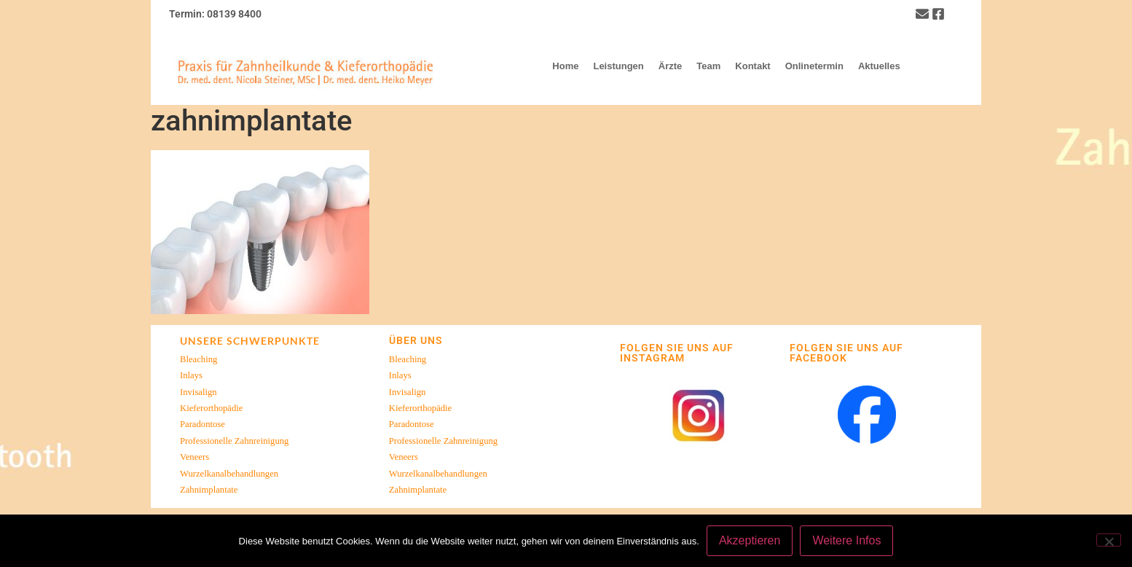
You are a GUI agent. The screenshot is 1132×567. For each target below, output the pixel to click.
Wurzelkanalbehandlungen (229, 474)
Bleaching (198, 359)
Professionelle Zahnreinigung (234, 441)
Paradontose (202, 424)
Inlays (191, 375)
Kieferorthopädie (211, 408)
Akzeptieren (750, 540)
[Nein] (1108, 540)
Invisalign (198, 392)
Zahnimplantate (208, 490)
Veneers (194, 457)
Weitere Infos (846, 540)
